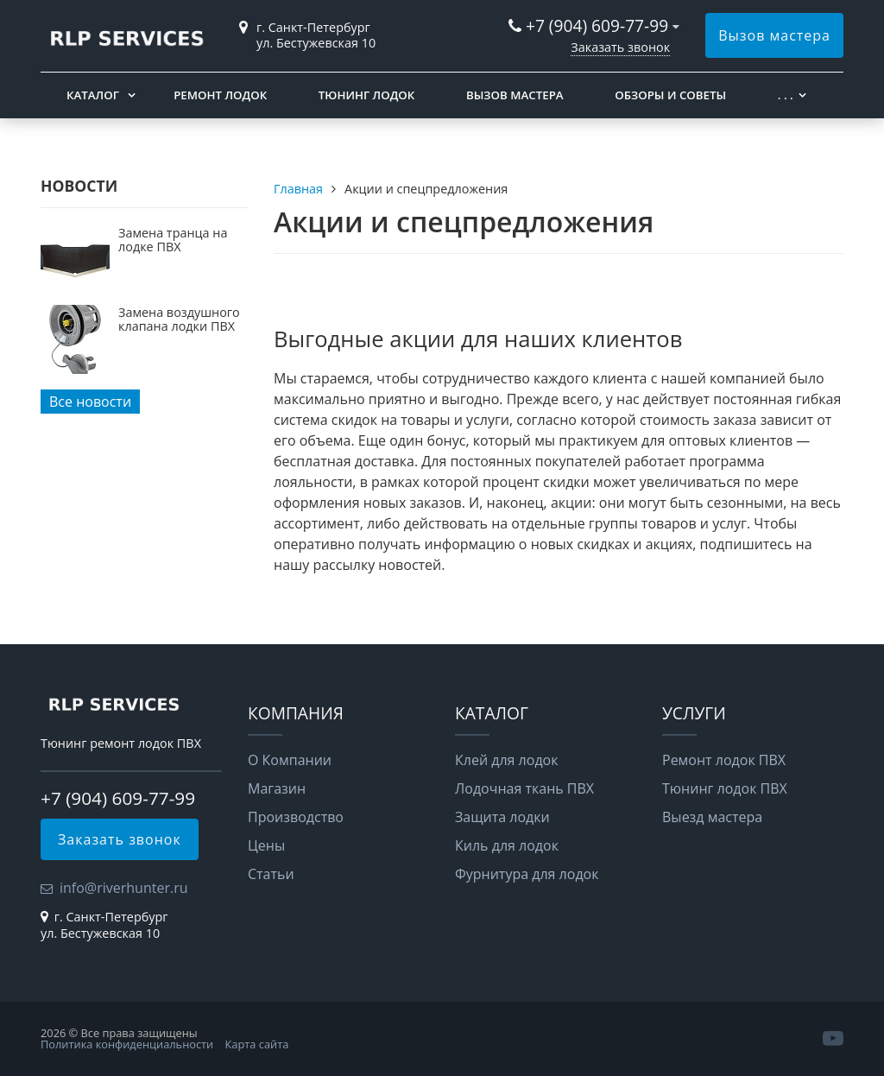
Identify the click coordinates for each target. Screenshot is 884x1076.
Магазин (277, 788)
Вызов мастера (774, 35)
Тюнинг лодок (366, 95)
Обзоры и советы (670, 95)
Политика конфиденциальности (127, 1044)
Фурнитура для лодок (526, 874)
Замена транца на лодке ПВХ (172, 240)
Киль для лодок (507, 845)
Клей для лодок (506, 760)
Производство (296, 817)
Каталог (92, 95)
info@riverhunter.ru (124, 887)
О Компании (290, 760)
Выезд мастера (712, 817)
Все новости (90, 401)
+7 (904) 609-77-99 (597, 25)
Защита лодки (502, 817)
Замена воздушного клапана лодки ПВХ (179, 319)
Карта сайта (257, 1044)
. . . (785, 95)
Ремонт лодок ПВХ (724, 760)
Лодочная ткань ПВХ (524, 788)
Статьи (271, 874)
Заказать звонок (620, 47)
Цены (266, 845)
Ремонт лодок (220, 95)
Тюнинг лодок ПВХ (724, 788)
